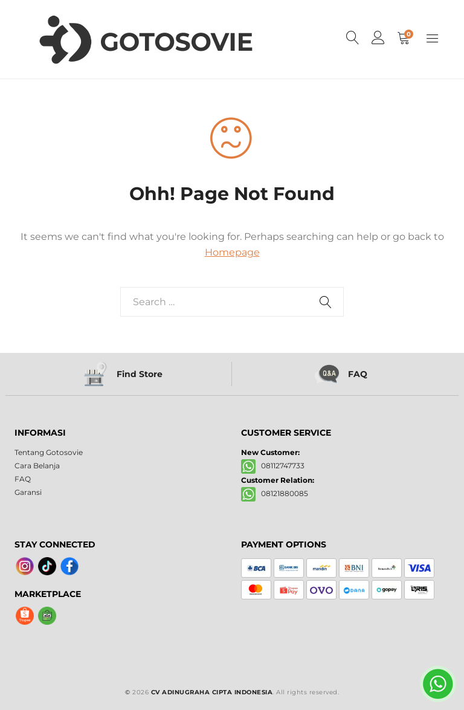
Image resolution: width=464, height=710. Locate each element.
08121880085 (274, 493)
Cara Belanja (37, 465)
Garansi (28, 492)
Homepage (232, 252)
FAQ (22, 478)
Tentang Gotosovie (48, 452)
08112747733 (272, 465)
